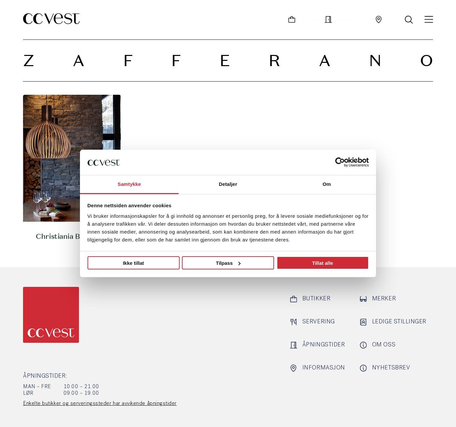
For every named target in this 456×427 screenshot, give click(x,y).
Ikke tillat (133, 263)
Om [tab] (326, 184)
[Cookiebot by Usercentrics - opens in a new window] (340, 162)
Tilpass (228, 263)
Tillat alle (322, 263)
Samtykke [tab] (129, 184)
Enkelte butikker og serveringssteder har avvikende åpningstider (100, 403)
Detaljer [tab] (228, 184)
